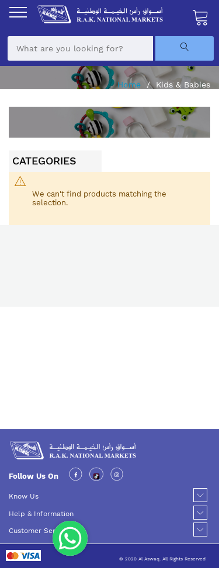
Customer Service (39, 531)
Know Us (24, 496)
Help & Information (41, 514)
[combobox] (80, 48)
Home (130, 84)
